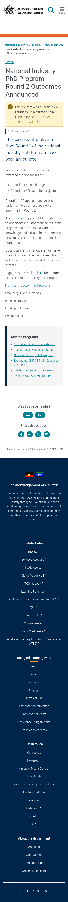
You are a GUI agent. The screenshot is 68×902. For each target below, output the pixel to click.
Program (18, 218)
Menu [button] (62, 13)
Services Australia (33, 559)
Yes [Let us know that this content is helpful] (28, 415)
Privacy (34, 674)
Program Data (14, 316)
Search (34, 666)
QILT (33, 607)
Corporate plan (34, 863)
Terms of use (34, 698)
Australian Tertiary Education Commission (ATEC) (34, 641)
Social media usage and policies (34, 784)
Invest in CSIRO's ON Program (32, 376)
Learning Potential (32, 591)
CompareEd (32, 615)
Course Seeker (33, 623)
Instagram (32, 808)
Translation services (34, 730)
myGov (32, 551)
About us (34, 847)
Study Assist (33, 567)
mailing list (33, 273)
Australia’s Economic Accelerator (34, 344)
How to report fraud (34, 792)
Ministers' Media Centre (33, 768)
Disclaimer (34, 682)
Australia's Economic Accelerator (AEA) (32, 599)
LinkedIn (33, 816)
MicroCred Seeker (33, 631)
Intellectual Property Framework (34, 370)
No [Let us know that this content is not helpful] (40, 415)
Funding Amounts (16, 300)
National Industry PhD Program (23, 44)
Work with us (34, 855)
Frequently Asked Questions (23, 293)
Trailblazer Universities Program (34, 349)
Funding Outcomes (17, 308)
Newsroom (34, 760)
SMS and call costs (34, 714)
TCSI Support (32, 583)
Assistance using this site (34, 722)
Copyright (34, 690)
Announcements (54, 44)
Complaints (34, 776)
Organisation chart (34, 871)
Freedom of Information (34, 706)
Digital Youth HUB (32, 575)
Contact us (34, 752)
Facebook (33, 800)
